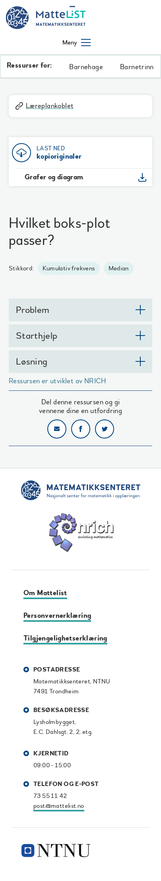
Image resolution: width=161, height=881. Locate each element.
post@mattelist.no (58, 806)
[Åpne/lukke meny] (76, 42)
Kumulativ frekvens (69, 268)
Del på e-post (56, 429)
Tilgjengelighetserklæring (65, 638)
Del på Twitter (104, 429)
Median (119, 268)
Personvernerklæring (57, 615)
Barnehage (86, 67)
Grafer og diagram (54, 177)
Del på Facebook (80, 429)
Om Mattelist (45, 593)
